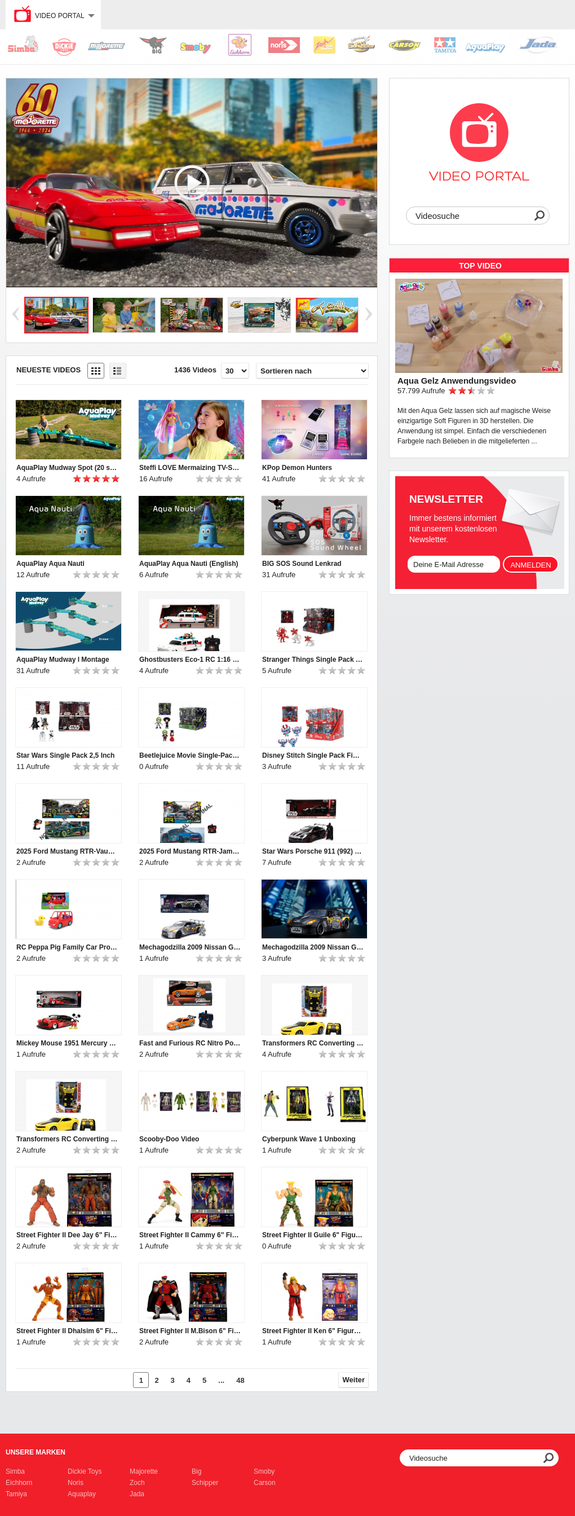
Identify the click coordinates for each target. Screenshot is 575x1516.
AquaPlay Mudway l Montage (62, 659)
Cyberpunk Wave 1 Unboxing (309, 1139)
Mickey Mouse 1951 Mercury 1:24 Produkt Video (67, 1043)
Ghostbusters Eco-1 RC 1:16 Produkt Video (190, 659)
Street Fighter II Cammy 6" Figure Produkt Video (190, 1235)
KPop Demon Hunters (297, 468)
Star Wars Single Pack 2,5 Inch (65, 755)
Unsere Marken (35, 1452)
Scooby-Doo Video (169, 1139)
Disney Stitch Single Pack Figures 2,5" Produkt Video (313, 755)
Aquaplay (82, 1494)
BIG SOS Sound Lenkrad (302, 564)
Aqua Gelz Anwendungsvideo (456, 380)
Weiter (354, 1380)
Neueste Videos (48, 370)
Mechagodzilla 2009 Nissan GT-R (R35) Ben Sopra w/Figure (190, 947)
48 (240, 1380)
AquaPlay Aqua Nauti (50, 564)
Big (196, 1471)
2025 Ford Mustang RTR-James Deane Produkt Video (190, 851)
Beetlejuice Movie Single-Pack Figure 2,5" (190, 755)
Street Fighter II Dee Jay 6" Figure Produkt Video (67, 1235)
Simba (15, 1471)
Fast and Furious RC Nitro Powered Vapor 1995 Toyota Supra (190, 1043)
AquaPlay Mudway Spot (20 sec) (67, 468)
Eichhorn (19, 1483)
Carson (265, 1483)
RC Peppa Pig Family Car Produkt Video (67, 947)
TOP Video (480, 265)
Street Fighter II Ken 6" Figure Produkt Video (313, 1331)
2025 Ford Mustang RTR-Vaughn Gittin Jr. (67, 851)
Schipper (205, 1483)
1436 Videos (195, 370)
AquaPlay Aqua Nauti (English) (188, 564)
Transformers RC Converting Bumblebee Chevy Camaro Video (313, 1043)
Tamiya (16, 1494)
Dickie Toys (84, 1471)
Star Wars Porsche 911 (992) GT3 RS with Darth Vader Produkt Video (313, 851)
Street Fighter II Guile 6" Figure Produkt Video (313, 1235)
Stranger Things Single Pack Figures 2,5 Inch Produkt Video (313, 659)
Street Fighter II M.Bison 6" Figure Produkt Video (190, 1331)
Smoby (264, 1471)
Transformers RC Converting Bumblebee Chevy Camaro (67, 1139)
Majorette (144, 1471)
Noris (75, 1483)
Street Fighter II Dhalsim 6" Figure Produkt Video (67, 1331)
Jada (137, 1494)
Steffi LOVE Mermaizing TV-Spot (190, 468)
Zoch (137, 1483)
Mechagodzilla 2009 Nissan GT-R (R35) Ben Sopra (313, 947)
